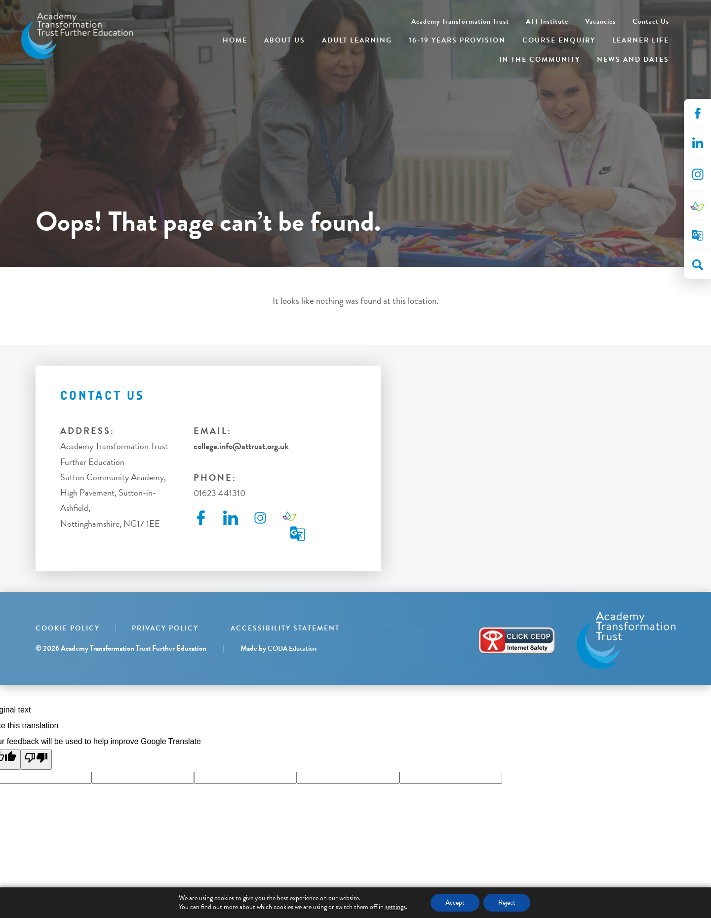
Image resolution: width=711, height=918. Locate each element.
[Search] (697, 264)
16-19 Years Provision (457, 40)
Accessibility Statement (285, 628)
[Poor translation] (36, 760)
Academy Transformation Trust (460, 21)
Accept (455, 902)
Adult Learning (357, 40)
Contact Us (650, 21)
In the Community (539, 59)
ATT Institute (547, 21)
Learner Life (640, 40)
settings (395, 907)
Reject (506, 902)
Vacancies (600, 21)
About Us (284, 40)
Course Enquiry (558, 40)
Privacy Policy (165, 628)
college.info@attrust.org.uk (241, 446)
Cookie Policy (68, 628)
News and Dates (633, 59)
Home (235, 40)
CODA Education (292, 648)
